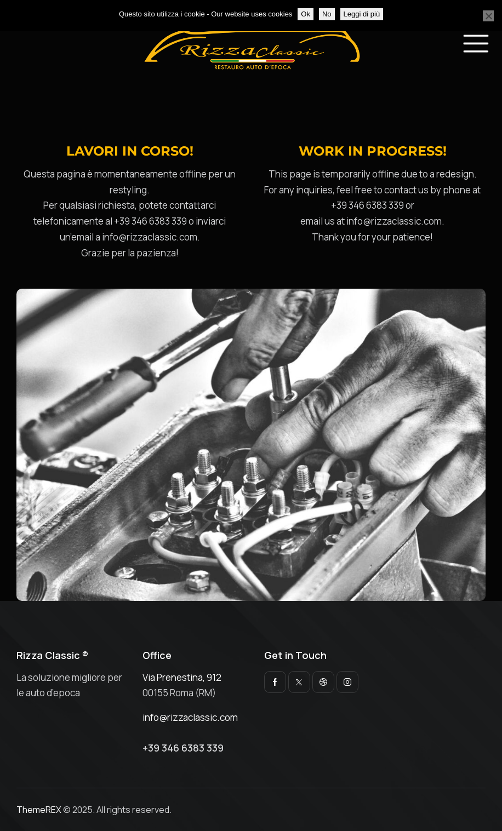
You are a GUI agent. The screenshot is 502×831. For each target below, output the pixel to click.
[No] (488, 15)
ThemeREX (38, 810)
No (327, 14)
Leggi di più (362, 14)
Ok (305, 14)
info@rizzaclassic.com (190, 717)
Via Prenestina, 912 (181, 677)
